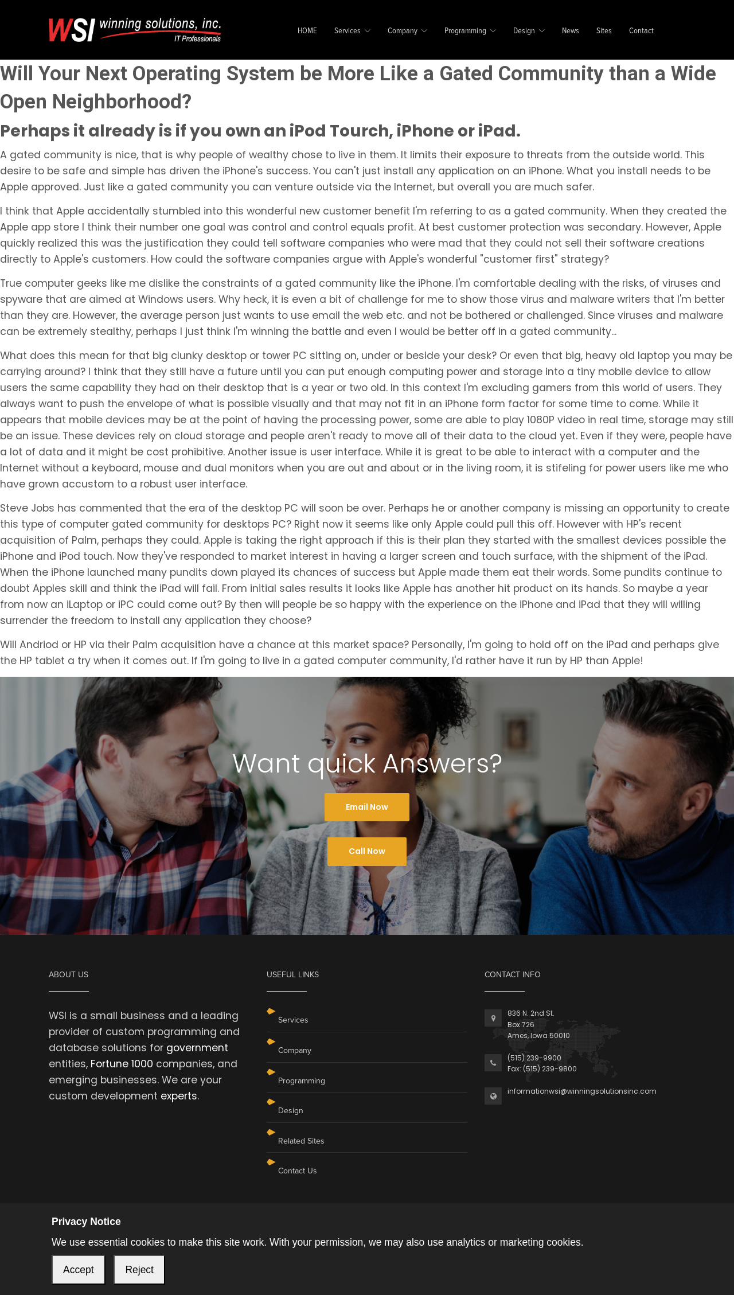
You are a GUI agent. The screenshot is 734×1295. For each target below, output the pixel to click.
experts (179, 1096)
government (197, 1048)
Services (347, 31)
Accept (78, 1270)
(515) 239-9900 (534, 1058)
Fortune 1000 (122, 1064)
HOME (307, 31)
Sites (604, 31)
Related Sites (301, 1141)
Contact (641, 31)
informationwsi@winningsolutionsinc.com (582, 1091)
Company (402, 31)
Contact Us (297, 1171)
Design (524, 31)
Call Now (367, 851)
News (570, 31)
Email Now (367, 807)
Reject (139, 1270)
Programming (465, 31)
